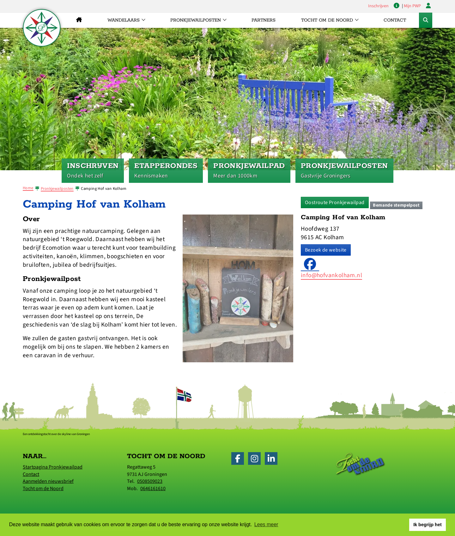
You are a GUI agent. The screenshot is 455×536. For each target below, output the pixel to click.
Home (28, 188)
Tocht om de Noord (43, 488)
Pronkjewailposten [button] (195, 20)
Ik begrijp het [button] (427, 524)
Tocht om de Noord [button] (327, 20)
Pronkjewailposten (57, 188)
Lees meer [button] (266, 524)
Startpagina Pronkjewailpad (52, 467)
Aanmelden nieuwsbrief (48, 481)
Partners (264, 20)
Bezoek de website (326, 249)
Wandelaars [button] (123, 20)
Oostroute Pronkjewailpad (335, 202)
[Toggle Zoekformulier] (425, 20)
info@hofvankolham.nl (331, 275)
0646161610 (153, 488)
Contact (395, 20)
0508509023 (149, 481)
